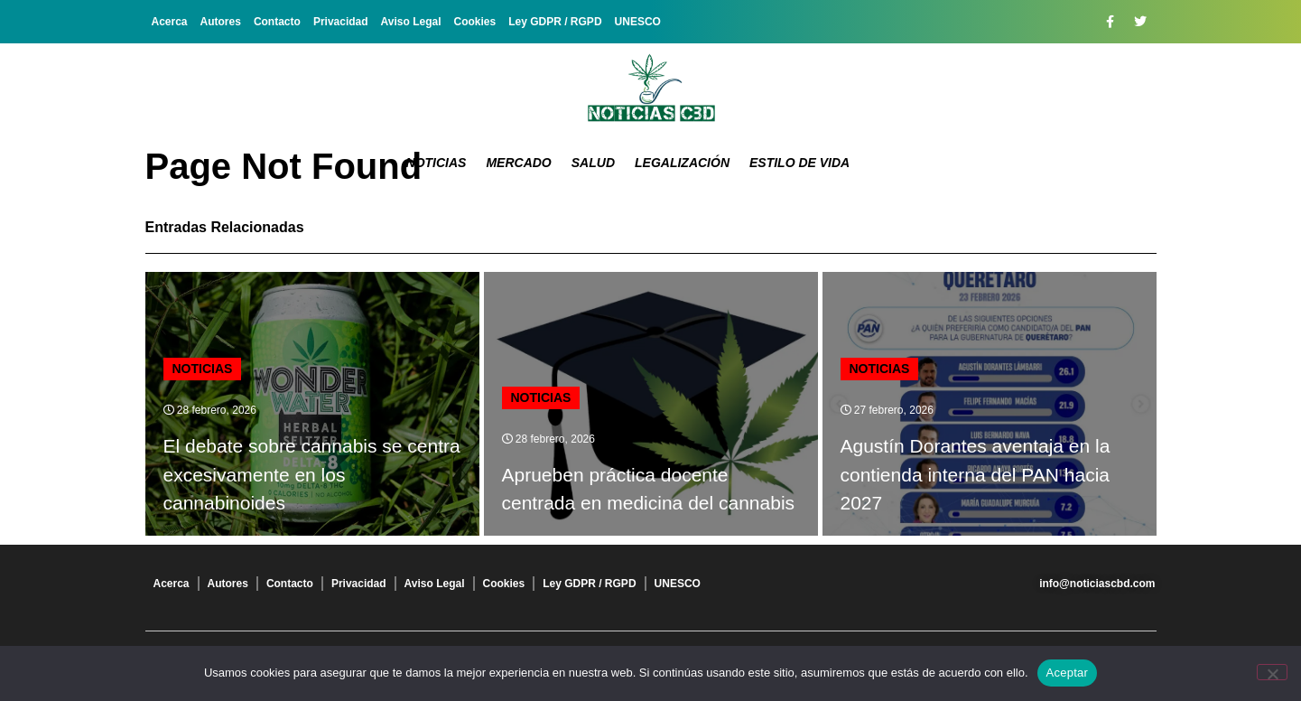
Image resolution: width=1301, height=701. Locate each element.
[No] (1272, 672)
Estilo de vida (799, 162)
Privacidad (340, 21)
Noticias (436, 162)
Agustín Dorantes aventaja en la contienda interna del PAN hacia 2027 (975, 474)
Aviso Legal (411, 21)
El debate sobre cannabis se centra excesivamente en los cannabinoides (311, 474)
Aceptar (1067, 672)
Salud (593, 162)
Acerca (170, 21)
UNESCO (638, 21)
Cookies (475, 21)
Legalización (682, 162)
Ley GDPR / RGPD (554, 21)
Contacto (277, 21)
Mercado (518, 162)
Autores (220, 21)
